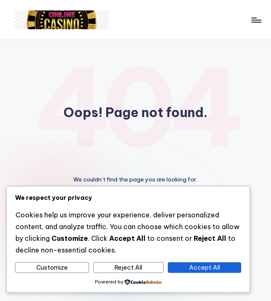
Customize (52, 267)
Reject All (128, 267)
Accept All (204, 267)
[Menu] (255, 20)
